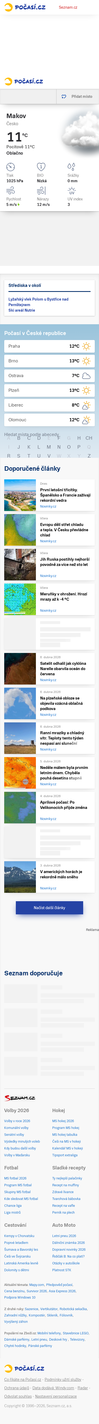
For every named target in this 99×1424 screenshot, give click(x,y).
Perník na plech (63, 1212)
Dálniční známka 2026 (68, 1243)
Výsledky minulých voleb (22, 1141)
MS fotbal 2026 (15, 1178)
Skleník (52, 1315)
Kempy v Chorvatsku (19, 1236)
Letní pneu (39, 1339)
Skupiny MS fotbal (17, 1192)
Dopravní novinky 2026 (69, 1249)
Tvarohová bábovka (66, 1199)
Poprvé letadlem (16, 1243)
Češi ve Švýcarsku (17, 1256)
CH (89, 438)
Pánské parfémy (40, 1346)
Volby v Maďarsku (17, 1155)
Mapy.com (36, 1285)
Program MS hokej (65, 1128)
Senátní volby (14, 1135)
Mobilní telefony (49, 1333)
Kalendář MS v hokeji (67, 1148)
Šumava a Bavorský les (21, 1249)
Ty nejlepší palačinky (67, 1178)
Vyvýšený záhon (16, 1322)
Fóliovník (66, 1315)
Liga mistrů (12, 1212)
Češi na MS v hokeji (66, 1141)
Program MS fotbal (18, 1185)
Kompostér (37, 1315)
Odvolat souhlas (18, 1396)
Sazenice (31, 1309)
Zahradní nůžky (15, 1315)
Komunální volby (16, 1128)
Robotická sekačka (73, 1309)
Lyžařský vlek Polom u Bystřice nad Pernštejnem (38, 302)
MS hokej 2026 (63, 1121)
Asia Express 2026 (62, 1291)
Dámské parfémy (16, 1339)
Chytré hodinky (15, 1346)
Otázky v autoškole (66, 1263)
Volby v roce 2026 (17, 1121)
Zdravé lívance (63, 1192)
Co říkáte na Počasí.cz (22, 1379)
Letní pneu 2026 (64, 1236)
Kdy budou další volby (20, 1148)
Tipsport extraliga (65, 1155)
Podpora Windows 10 (19, 1297)
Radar (83, 1388)
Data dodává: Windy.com (53, 1388)
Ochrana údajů (16, 1388)
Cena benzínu (14, 1291)
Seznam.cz (68, 7)
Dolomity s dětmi (16, 1270)
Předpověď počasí (59, 1285)
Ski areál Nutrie (21, 310)
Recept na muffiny (65, 1185)
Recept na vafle (63, 1206)
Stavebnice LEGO (75, 1333)
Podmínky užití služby (63, 1379)
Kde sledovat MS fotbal (21, 1199)
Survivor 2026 (37, 1291)
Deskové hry (58, 1339)
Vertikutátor (49, 1309)
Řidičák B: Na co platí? (68, 1256)
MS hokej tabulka (64, 1135)
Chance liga (13, 1206)
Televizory (77, 1339)
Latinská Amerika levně (21, 1263)
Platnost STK (61, 1270)
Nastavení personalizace (56, 1396)
